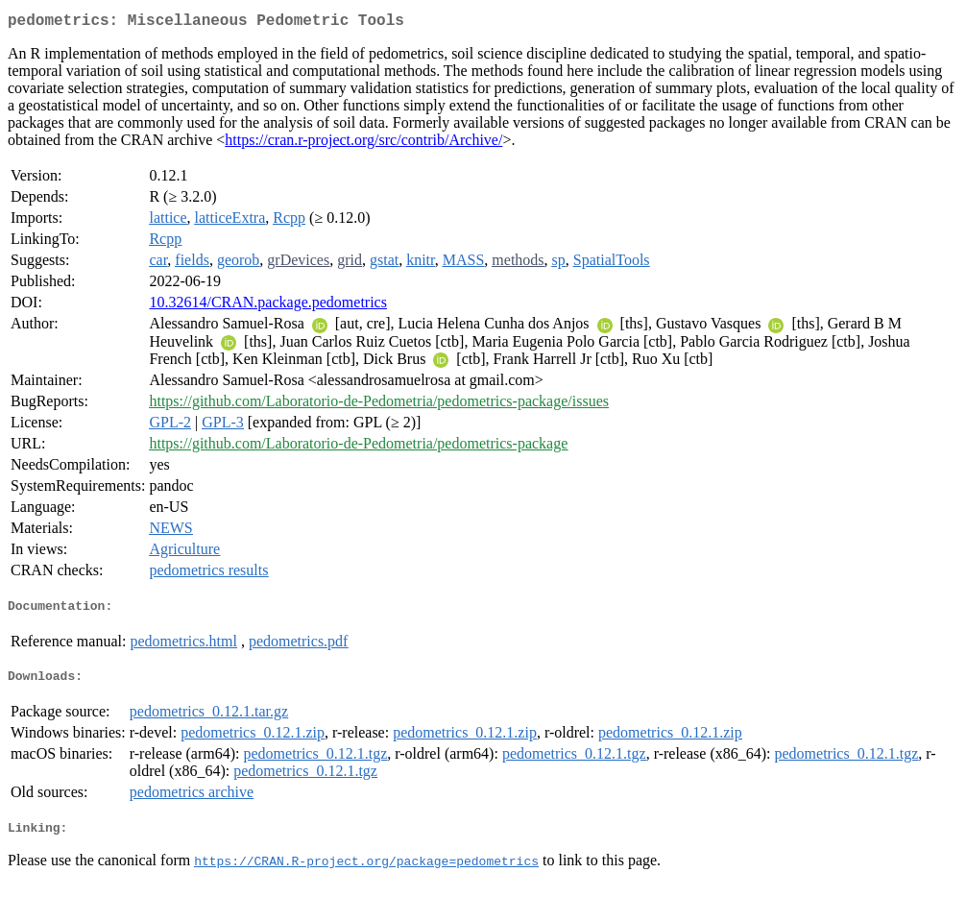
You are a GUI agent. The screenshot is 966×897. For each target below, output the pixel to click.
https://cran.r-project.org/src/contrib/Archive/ (363, 143)
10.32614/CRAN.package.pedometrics (268, 306)
